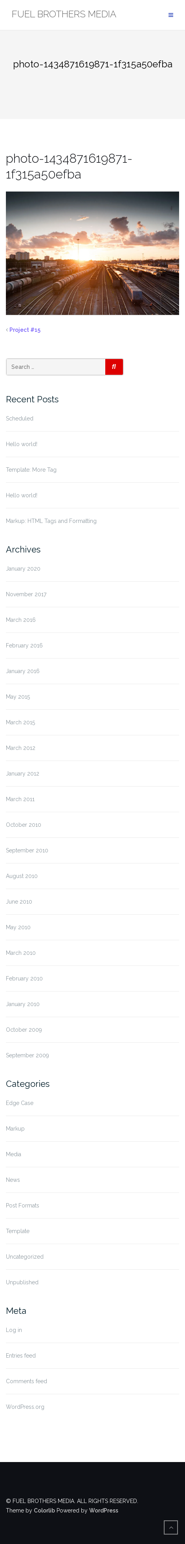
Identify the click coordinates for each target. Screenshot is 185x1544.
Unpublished (22, 1282)
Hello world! (21, 444)
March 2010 (21, 953)
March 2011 (20, 799)
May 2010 (18, 927)
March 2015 (20, 722)
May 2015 (18, 697)
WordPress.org (25, 1407)
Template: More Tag (31, 470)
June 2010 (19, 901)
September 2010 (27, 850)
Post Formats (22, 1205)
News (13, 1180)
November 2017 (26, 594)
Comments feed (26, 1381)
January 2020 (23, 569)
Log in (14, 1330)
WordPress (103, 1510)
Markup (15, 1128)
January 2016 (23, 671)
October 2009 (24, 1030)
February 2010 (24, 978)
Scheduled (19, 418)
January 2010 (23, 1004)
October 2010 (23, 825)
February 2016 (24, 645)
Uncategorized (25, 1257)
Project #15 (24, 330)
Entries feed (21, 1355)
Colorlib (44, 1510)
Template (17, 1231)
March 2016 (21, 620)
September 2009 (27, 1055)
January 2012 (22, 773)
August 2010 (22, 876)
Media (13, 1154)
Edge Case (19, 1103)
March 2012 (20, 748)
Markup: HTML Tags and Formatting (51, 521)
